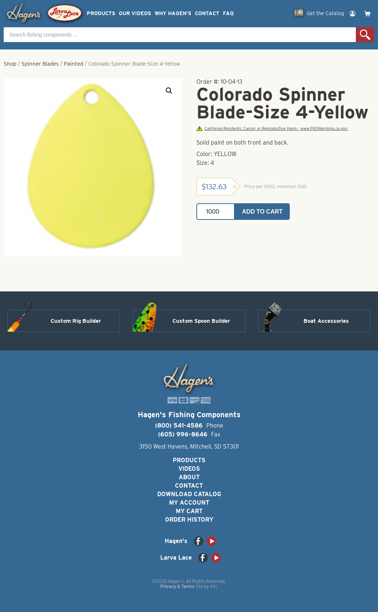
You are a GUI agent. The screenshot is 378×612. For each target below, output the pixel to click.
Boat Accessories (326, 321)
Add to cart (262, 211)
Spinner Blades (40, 63)
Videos (189, 468)
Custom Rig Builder (76, 321)
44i (213, 586)
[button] (169, 90)
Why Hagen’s (173, 13)
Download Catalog (189, 494)
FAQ (228, 13)
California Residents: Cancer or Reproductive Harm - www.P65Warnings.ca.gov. (272, 128)
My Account (189, 502)
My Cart (189, 511)
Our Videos (135, 13)
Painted (73, 63)
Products (101, 13)
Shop (10, 63)
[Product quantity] (215, 211)
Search (365, 34)
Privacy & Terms (177, 586)
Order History (189, 519)
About (189, 477)
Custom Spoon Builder (201, 321)
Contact (207, 13)
